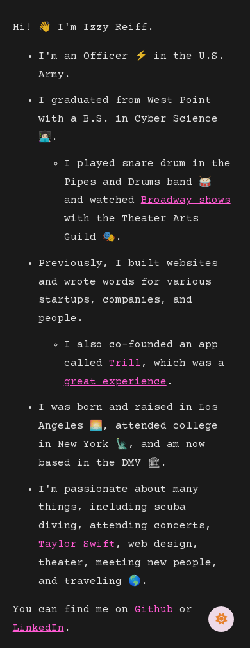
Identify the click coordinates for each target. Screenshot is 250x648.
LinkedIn (38, 628)
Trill (125, 363)
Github (154, 609)
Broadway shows (186, 200)
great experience (115, 382)
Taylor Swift (76, 544)
